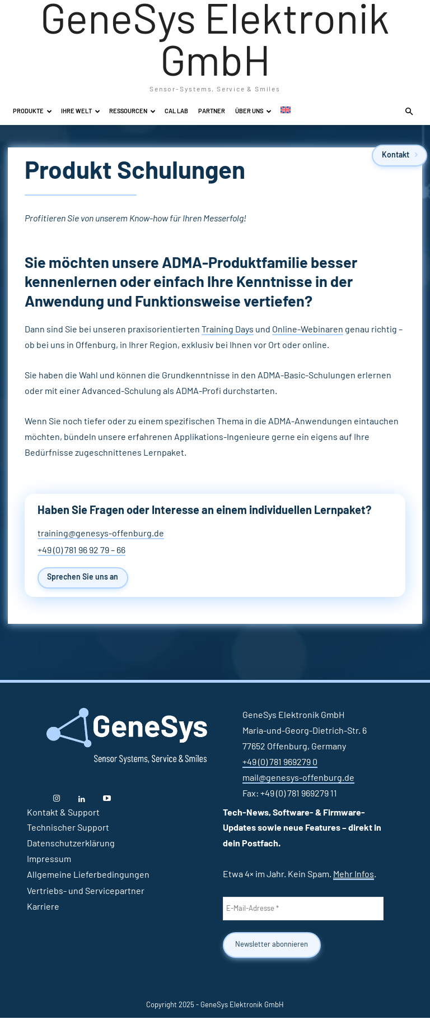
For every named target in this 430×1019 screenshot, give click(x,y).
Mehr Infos (353, 874)
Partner (211, 111)
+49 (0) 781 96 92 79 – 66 (81, 550)
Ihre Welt (80, 111)
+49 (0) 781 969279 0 (279, 762)
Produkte (32, 111)
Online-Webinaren (307, 329)
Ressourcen (132, 111)
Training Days (228, 329)
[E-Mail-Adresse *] (303, 909)
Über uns (253, 111)
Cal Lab (176, 111)
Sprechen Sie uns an (84, 578)
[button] (408, 111)
